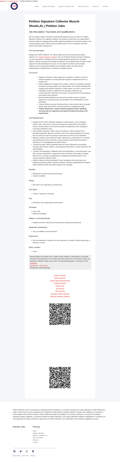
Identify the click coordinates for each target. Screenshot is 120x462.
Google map (34, 265)
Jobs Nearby (60, 288)
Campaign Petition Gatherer (60, 294)
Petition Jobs (60, 286)
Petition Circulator (60, 275)
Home (37, 6)
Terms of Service (83, 6)
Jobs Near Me (60, 291)
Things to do (43, 265)
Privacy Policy (16, 455)
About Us (96, 6)
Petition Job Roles (49, 6)
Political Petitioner (60, 283)
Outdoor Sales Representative (60, 280)
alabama (3, 1)
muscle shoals (13, 1)
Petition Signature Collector (48, 57)
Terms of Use (25, 455)
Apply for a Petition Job (66, 6)
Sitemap (33, 455)
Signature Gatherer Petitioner (60, 296)
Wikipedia (33, 263)
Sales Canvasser (60, 278)
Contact (105, 6)
